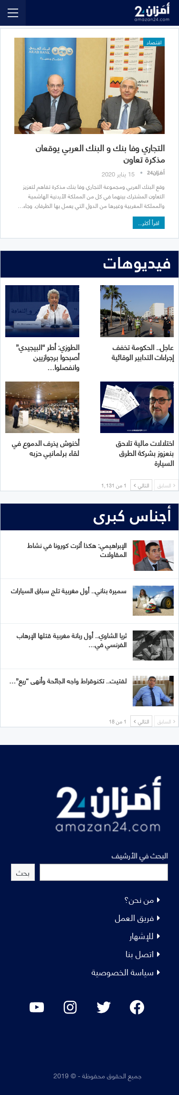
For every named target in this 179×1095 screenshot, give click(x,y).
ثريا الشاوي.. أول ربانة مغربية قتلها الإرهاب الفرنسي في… (71, 639)
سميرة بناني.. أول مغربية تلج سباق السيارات (68, 590)
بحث (23, 872)
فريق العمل (134, 917)
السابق (166, 485)
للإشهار (141, 935)
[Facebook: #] (137, 1007)
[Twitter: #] (103, 1007)
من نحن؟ (139, 899)
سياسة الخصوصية (123, 971)
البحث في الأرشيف (140, 854)
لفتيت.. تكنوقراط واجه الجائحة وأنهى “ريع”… (67, 680)
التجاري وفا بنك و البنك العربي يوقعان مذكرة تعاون (100, 152)
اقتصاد (154, 42)
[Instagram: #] (70, 1007)
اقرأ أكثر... (148, 222)
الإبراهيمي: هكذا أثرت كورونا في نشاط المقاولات (76, 549)
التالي (141, 485)
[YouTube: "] (37, 1007)
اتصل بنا (140, 953)
